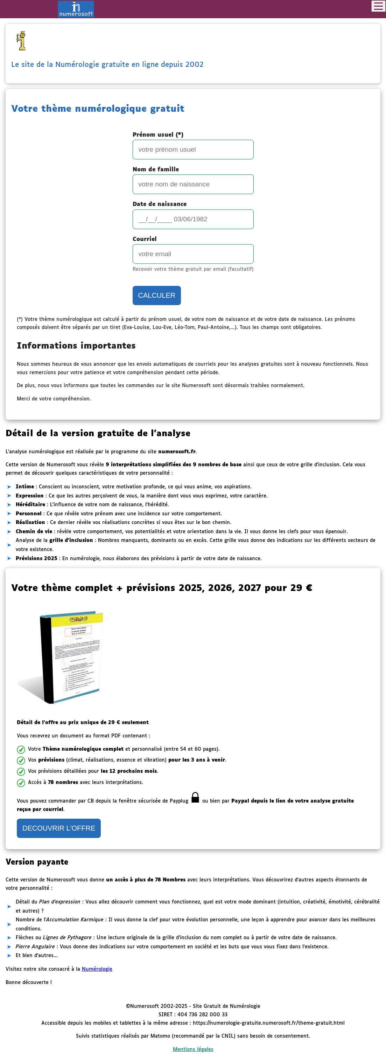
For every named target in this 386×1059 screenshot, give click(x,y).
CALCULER (157, 295)
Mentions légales (193, 1049)
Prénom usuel (158, 135)
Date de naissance (160, 204)
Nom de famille (156, 170)
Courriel (145, 239)
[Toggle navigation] (378, 6)
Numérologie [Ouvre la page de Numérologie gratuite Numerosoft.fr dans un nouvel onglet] (97, 969)
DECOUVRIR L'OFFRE (58, 828)
